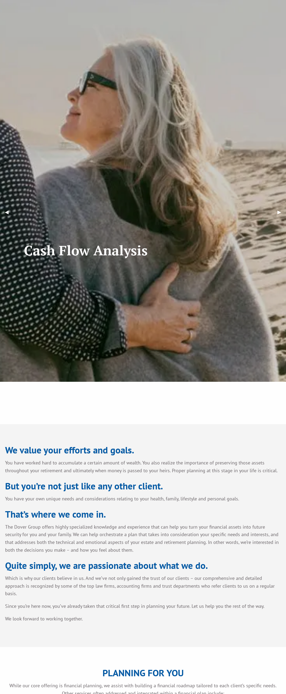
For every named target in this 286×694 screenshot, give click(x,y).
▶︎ (281, 212)
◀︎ (9, 212)
